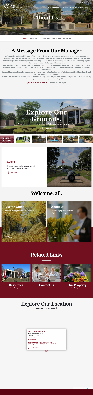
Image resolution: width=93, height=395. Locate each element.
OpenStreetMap (90, 388)
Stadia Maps (76, 388)
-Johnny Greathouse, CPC (38, 82)
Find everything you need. (16, 288)
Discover (48, 128)
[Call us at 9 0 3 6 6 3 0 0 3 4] (84, 2)
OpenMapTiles (83, 388)
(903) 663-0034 (32, 337)
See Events (13, 172)
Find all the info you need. (77, 288)
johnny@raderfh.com (33, 339)
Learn (56, 237)
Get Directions (35, 348)
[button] (7, 139)
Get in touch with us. (46, 288)
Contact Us (46, 285)
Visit (10, 237)
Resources (16, 285)
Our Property (77, 285)
